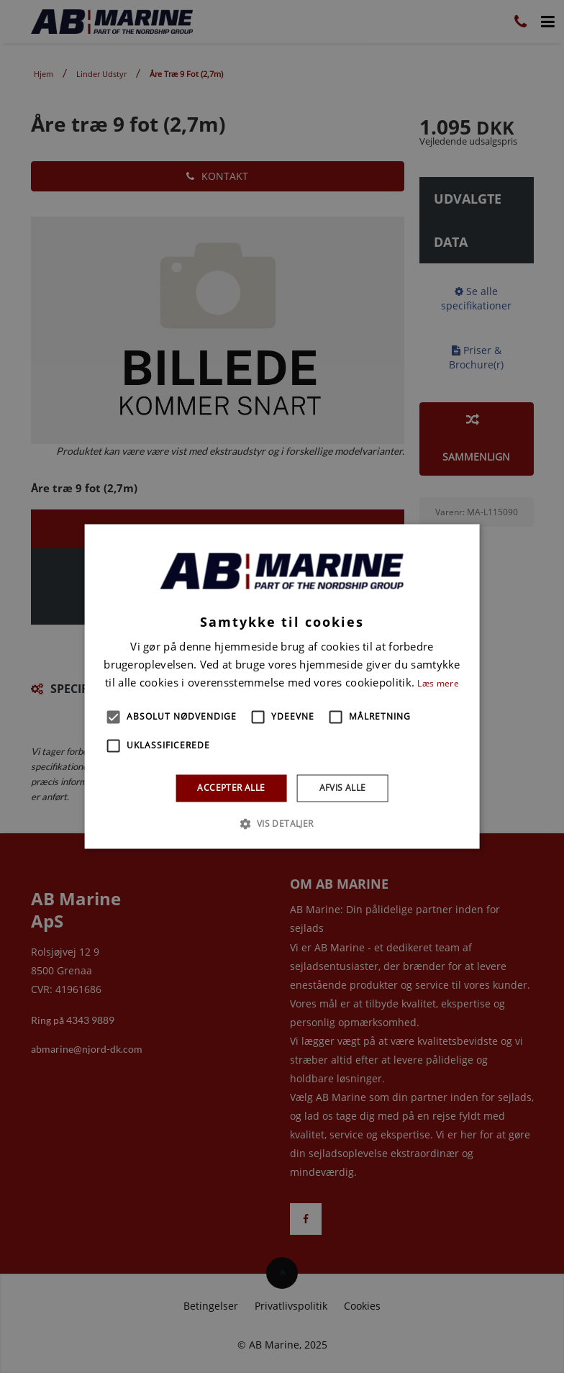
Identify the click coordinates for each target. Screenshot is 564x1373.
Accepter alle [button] (231, 787)
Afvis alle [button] (342, 787)
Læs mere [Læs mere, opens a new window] (437, 683)
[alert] (282, 686)
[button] (113, 716)
